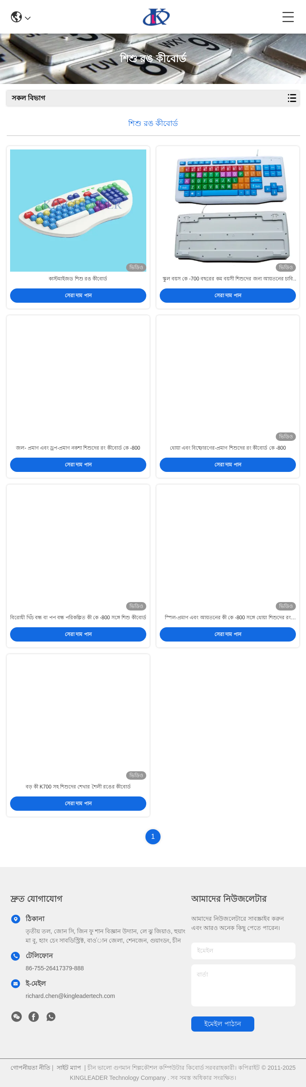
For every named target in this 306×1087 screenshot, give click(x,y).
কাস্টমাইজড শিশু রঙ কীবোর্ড (78, 279)
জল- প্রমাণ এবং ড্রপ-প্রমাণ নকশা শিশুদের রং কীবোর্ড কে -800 (78, 448)
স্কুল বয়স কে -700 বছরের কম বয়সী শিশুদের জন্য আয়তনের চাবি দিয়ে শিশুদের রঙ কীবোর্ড (228, 279)
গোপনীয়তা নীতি (30, 1067)
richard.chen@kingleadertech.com (70, 996)
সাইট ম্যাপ (69, 1067)
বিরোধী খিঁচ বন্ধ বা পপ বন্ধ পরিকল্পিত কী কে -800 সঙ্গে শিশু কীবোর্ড (78, 618)
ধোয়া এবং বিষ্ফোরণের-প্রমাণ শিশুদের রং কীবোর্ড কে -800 (228, 448)
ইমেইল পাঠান (222, 1023)
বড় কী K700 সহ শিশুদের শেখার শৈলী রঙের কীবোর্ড (78, 787)
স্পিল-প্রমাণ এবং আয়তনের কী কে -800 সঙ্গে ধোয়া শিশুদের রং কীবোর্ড (228, 618)
